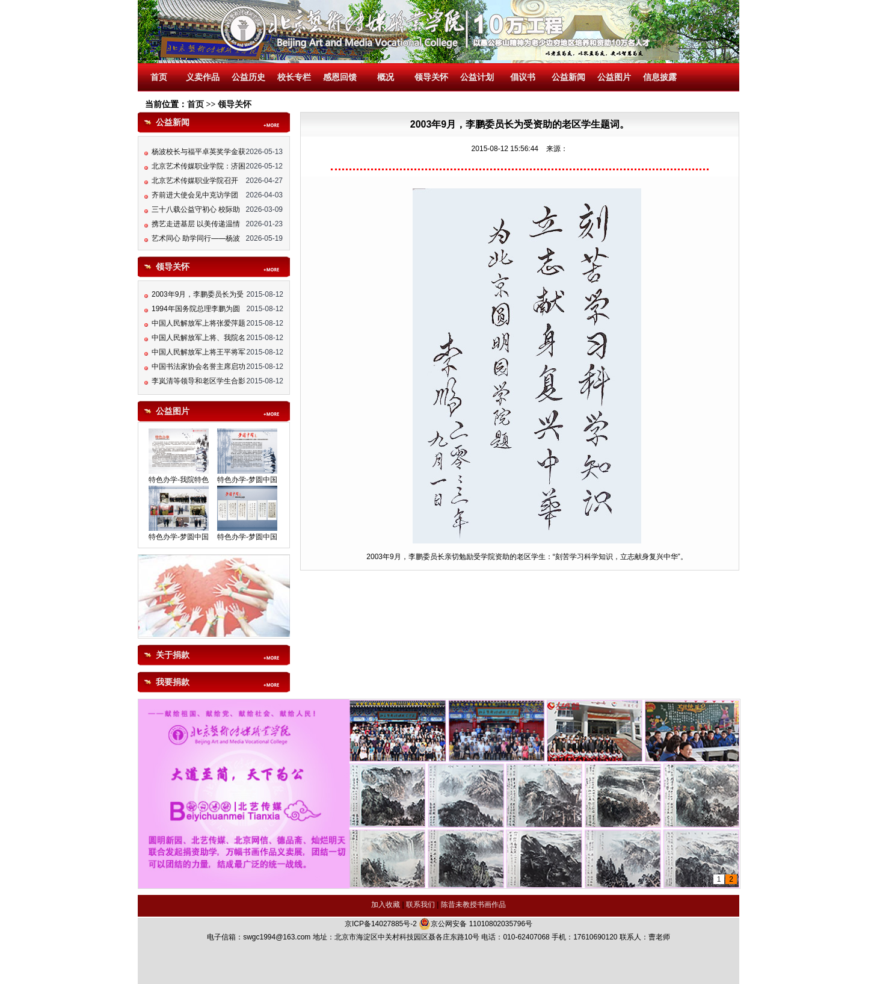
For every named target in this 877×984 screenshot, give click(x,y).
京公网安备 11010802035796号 (475, 924)
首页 (158, 77)
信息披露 (660, 77)
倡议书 (522, 77)
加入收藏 (385, 904)
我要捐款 (172, 682)
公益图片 (614, 77)
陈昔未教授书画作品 (473, 904)
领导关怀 (431, 77)
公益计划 (477, 77)
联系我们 (420, 904)
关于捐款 (172, 655)
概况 (385, 77)
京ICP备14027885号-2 (381, 924)
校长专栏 (294, 77)
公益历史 (248, 77)
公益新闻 (568, 77)
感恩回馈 (340, 77)
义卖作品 (203, 77)
